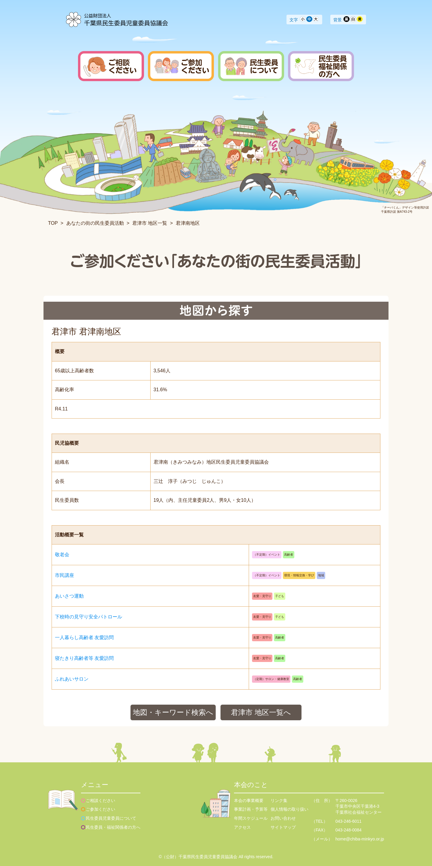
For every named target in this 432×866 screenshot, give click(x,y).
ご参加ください (100, 809)
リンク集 (279, 800)
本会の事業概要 (248, 800)
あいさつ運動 (69, 596)
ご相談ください (100, 800)
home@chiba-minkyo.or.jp (359, 839)
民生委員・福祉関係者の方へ (113, 827)
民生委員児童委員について (111, 818)
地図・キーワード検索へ (173, 712)
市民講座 (64, 575)
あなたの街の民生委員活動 (95, 223)
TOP (53, 223)
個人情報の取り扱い (289, 809)
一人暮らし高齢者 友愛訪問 (84, 637)
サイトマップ (283, 827)
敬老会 (62, 554)
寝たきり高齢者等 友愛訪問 (84, 658)
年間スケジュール (251, 818)
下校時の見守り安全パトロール (88, 616)
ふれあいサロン (71, 679)
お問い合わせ (283, 818)
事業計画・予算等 (251, 809)
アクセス (242, 827)
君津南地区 (188, 223)
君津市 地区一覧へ (261, 712)
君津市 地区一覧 (149, 223)
